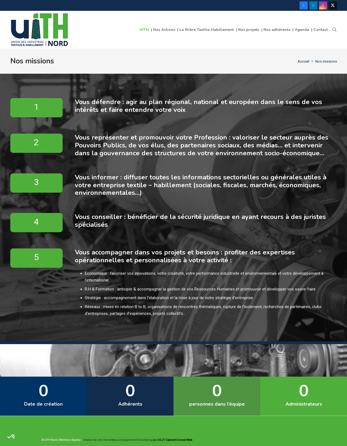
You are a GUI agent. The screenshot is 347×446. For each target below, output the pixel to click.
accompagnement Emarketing (133, 439)
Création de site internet (97, 439)
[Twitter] (333, 5)
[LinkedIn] (313, 5)
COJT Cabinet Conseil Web (175, 439)
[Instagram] (323, 5)
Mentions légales (70, 439)
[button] (334, 29)
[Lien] (40, 29)
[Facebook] (304, 5)
